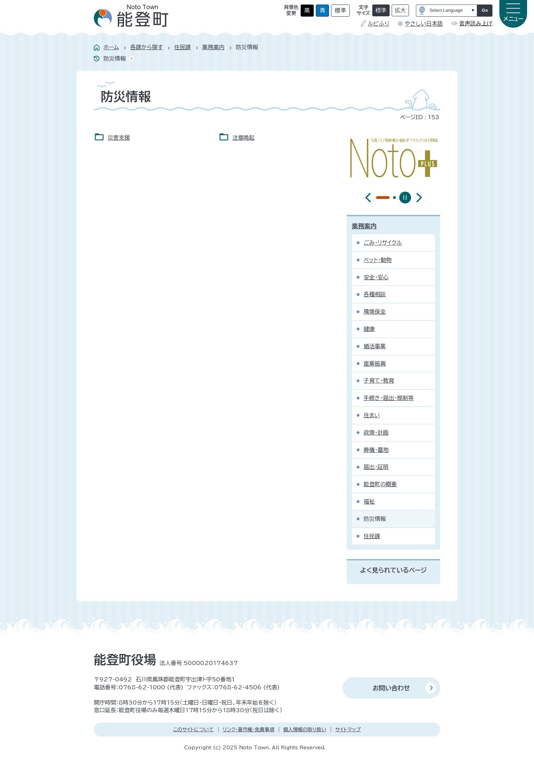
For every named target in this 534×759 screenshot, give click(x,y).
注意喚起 (243, 137)
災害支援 (119, 137)
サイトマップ (348, 729)
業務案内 (213, 47)
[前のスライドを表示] (368, 197)
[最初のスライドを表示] (419, 197)
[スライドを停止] (405, 197)
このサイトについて (193, 729)
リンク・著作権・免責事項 (248, 729)
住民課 (182, 47)
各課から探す (146, 47)
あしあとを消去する (130, 59)
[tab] (377, 197)
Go (485, 10)
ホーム (111, 47)
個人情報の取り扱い (304, 729)
